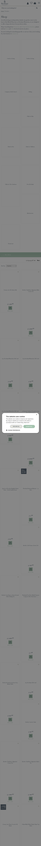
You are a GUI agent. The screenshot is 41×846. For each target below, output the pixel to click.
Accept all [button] (29, 426)
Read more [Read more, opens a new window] (27, 422)
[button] (13, 430)
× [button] (36, 414)
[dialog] (20, 423)
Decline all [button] (16, 426)
